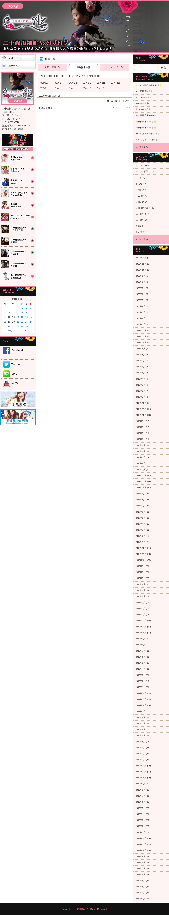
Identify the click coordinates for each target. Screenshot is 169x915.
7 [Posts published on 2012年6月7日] (17, 312)
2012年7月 (140, 868)
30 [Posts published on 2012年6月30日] (26, 326)
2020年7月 (140, 288)
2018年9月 (140, 421)
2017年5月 (140, 518)
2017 (63, 76)
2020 (42, 76)
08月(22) (44, 87)
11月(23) (87, 87)
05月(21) (87, 83)
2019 (49, 76)
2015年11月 (141, 627)
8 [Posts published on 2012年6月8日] (22, 312)
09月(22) (59, 87)
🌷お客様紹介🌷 (143, 109)
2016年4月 (140, 596)
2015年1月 (140, 687)
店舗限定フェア (143, 208)
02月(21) (44, 83)
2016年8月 (140, 572)
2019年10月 (141, 342)
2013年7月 (140, 796)
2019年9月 (140, 348)
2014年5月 (140, 735)
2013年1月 (140, 832)
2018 (56, 76)
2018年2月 (140, 463)
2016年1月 (140, 614)
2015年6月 (140, 657)
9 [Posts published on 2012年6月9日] (26, 312)
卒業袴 (139, 184)
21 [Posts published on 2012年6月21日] (18, 321)
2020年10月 (141, 270)
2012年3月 (140, 893)
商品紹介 (140, 196)
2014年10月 (141, 705)
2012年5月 (140, 881)
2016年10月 (141, 560)
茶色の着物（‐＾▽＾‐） (50, 107)
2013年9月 (140, 784)
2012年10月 (141, 850)
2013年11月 (141, 772)
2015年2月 (140, 681)
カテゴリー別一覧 (114, 67)
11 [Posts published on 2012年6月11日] (5, 317)
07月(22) (115, 83)
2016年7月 (140, 578)
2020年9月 (140, 276)
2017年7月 (140, 506)
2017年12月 (141, 475)
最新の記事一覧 (53, 67)
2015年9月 (140, 639)
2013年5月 (140, 808)
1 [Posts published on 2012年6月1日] (22, 307)
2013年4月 (140, 814)
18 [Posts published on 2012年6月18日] (5, 321)
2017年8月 (140, 500)
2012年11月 (141, 844)
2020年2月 (140, 318)
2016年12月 (141, 548)
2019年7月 (140, 361)
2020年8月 (140, 282)
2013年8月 (140, 790)
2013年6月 (140, 802)
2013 (90, 76)
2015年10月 (141, 633)
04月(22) (73, 83)
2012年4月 (140, 887)
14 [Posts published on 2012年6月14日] (18, 317)
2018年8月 (140, 427)
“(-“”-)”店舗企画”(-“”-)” (145, 97)
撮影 (138, 226)
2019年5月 (140, 373)
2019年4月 (140, 379)
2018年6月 (140, 439)
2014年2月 (140, 754)
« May (9, 330)
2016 (70, 76)
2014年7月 (140, 723)
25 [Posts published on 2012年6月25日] (5, 326)
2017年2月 (140, 536)
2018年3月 (140, 457)
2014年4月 (140, 742)
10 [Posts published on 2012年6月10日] (31, 312)
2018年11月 (141, 409)
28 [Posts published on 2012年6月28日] (18, 326)
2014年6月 (140, 729)
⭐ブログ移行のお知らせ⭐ (149, 85)
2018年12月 (141, 403)
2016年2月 (140, 608)
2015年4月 (140, 669)
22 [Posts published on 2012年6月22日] (22, 321)
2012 (97, 76)
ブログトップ (18, 57)
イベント (140, 165)
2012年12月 (141, 838)
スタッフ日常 (142, 171)
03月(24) (59, 83)
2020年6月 (140, 294)
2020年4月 (140, 306)
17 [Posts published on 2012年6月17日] (31, 317)
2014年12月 (141, 693)
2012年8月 (140, 862)
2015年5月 (140, 663)
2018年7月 (140, 433)
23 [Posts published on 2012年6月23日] (26, 321)
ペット (139, 177)
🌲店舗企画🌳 (142, 103)
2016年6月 (140, 584)
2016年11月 (141, 554)
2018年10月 (141, 415)
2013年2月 (140, 826)
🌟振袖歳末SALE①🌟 (146, 128)
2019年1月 (140, 397)
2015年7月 (140, 651)
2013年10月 (141, 778)
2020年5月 (140, 300)
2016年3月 (140, 602)
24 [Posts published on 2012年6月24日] (31, 321)
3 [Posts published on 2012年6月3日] (31, 307)
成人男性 (140, 220)
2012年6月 (140, 874)
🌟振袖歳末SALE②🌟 (146, 122)
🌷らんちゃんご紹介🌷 (146, 140)
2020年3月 (140, 312)
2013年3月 (140, 820)
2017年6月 (140, 512)
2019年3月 (140, 385)
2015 (77, 76)
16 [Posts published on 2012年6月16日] (26, 317)
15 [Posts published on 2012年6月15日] (22, 317)
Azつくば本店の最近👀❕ (148, 134)
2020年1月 (140, 324)
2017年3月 (140, 530)
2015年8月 (140, 645)
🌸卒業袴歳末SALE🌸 (146, 115)
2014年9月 (140, 711)
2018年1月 (140, 469)
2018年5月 (140, 445)
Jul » (26, 330)
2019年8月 (140, 355)
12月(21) (101, 87)
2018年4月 (140, 451)
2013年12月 (141, 766)
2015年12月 (141, 620)
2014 (84, 76)
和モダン (140, 190)
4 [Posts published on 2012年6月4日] (4, 312)
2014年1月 (140, 760)
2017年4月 (140, 524)
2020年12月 (141, 258)
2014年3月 (140, 748)
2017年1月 (140, 542)
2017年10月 (141, 487)
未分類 (139, 232)
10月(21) (73, 87)
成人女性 (140, 214)
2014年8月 (140, 717)
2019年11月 (141, 336)
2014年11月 (141, 699)
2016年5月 (140, 590)
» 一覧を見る (142, 147)
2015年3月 (140, 675)
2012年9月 (140, 856)
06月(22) (101, 83)
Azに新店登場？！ (144, 91)
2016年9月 (140, 566)
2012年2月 (140, 899)
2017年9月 (140, 494)
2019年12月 (141, 330)
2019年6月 (140, 367)
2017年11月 (141, 481)
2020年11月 (141, 264)
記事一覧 (18, 65)
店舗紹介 (140, 202)
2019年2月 (140, 391)
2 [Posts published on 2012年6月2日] (26, 307)
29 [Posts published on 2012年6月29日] (22, 326)
